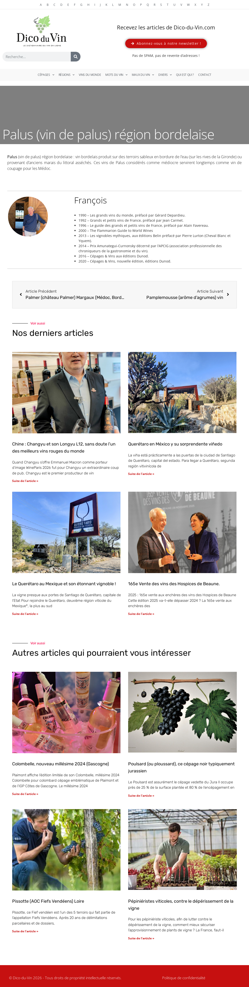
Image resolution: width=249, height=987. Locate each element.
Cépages (46, 74)
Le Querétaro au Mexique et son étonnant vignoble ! (64, 583)
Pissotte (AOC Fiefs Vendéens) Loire (48, 901)
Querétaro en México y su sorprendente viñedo (175, 444)
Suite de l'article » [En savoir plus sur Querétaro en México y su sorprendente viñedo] (141, 474)
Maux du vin (143, 74)
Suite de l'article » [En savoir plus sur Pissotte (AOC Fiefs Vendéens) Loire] (25, 931)
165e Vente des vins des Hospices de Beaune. (174, 583)
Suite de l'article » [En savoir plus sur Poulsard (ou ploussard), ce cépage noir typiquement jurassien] (141, 796)
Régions (67, 74)
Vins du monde (90, 75)
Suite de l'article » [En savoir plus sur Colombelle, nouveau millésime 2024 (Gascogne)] (25, 794)
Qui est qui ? (185, 75)
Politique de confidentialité (183, 977)
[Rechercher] (75, 56)
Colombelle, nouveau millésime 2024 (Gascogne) (60, 764)
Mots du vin (116, 74)
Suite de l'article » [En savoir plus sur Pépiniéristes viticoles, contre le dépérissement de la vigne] (141, 938)
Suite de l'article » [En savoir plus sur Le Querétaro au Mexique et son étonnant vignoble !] (25, 614)
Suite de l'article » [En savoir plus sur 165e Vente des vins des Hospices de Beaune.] (141, 614)
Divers (165, 74)
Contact (204, 75)
